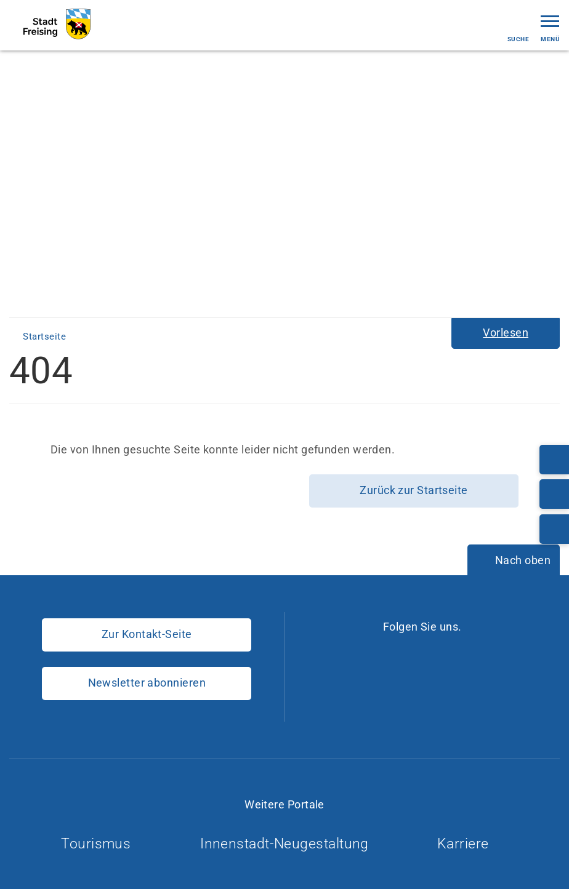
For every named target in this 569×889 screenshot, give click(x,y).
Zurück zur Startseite (413, 490)
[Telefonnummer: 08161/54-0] (554, 459)
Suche (518, 28)
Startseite (45, 336)
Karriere (468, 843)
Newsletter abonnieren (147, 682)
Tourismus (101, 843)
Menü (550, 27)
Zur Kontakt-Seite (147, 634)
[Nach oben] (513, 561)
